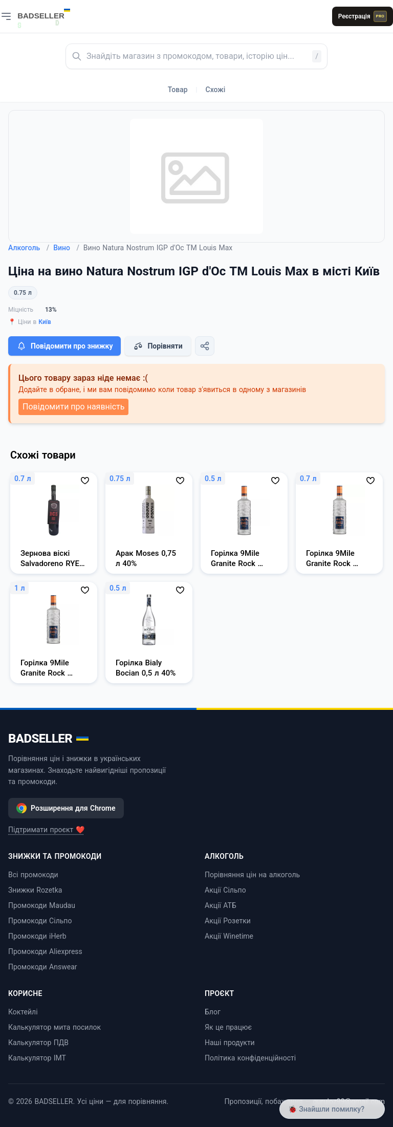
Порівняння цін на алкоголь (252, 875)
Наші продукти (230, 1042)
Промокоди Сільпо (40, 921)
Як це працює (228, 1027)
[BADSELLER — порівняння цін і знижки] (49, 13)
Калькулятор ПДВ (38, 1042)
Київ (44, 322)
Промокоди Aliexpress (45, 951)
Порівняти (157, 346)
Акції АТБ (220, 905)
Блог (213, 1012)
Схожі (216, 89)
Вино (66, 248)
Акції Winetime (229, 936)
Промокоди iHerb (37, 936)
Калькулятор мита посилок (54, 1027)
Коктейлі (23, 1012)
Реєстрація (362, 16)
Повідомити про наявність (73, 406)
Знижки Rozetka (35, 890)
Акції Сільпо (225, 890)
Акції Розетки (228, 921)
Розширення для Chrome (66, 808)
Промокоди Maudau (41, 905)
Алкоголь (28, 248)
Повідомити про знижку (64, 346)
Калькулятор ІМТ (37, 1058)
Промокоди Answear (42, 967)
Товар (178, 89)
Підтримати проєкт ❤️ (46, 830)
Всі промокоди (33, 875)
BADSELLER (48, 738)
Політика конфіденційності (250, 1058)
